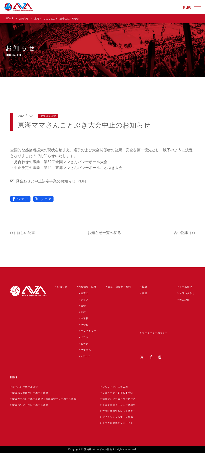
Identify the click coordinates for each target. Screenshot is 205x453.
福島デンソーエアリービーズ (119, 399)
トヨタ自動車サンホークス (117, 423)
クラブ (84, 299)
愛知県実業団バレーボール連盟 (30, 392)
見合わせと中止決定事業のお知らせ (45, 181)
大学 (83, 306)
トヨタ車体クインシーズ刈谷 (119, 405)
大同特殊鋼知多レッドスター (119, 411)
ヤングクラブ (88, 331)
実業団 (84, 293)
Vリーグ (85, 356)
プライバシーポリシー (155, 333)
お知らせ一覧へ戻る (104, 233)
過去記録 (184, 300)
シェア (20, 199)
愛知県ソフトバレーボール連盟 (30, 405)
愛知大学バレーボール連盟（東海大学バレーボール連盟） (45, 399)
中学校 (84, 318)
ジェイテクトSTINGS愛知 (117, 392)
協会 (144, 286)
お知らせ (23, 18)
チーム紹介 (185, 286)
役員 (144, 293)
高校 (83, 312)
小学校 (84, 324)
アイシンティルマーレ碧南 (117, 417)
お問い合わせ (187, 293)
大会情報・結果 (87, 286)
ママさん (86, 350)
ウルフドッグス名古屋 (115, 386)
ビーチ (84, 343)
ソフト (84, 337)
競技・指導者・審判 (119, 286)
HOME (9, 18)
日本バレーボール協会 (25, 386)
